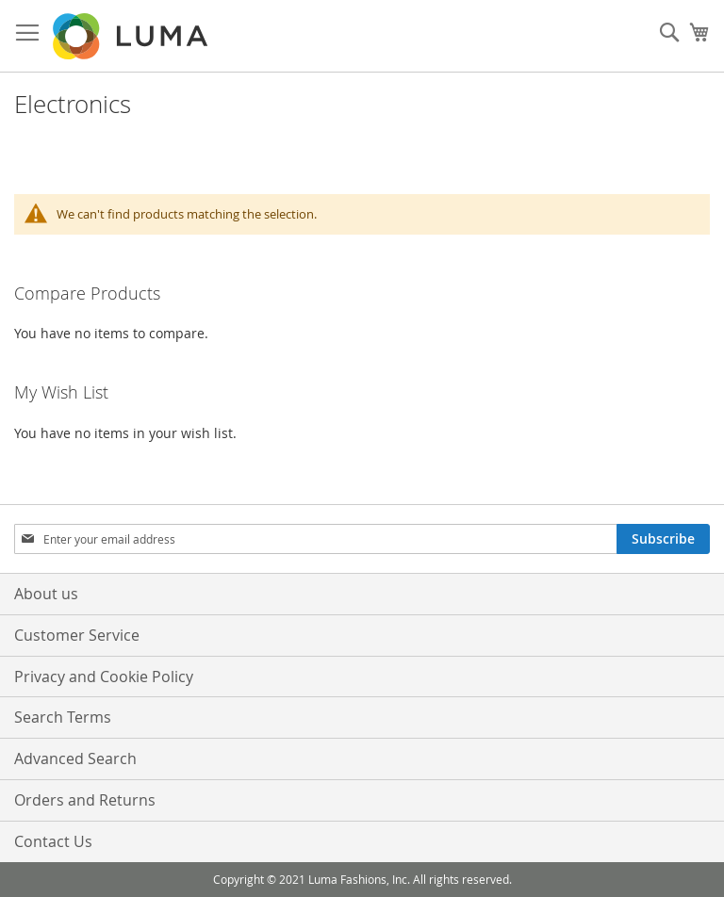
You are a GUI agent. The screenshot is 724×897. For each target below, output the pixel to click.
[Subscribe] (663, 539)
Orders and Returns (85, 800)
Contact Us (53, 841)
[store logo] (132, 36)
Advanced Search (75, 758)
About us (46, 593)
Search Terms (62, 717)
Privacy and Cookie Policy (103, 676)
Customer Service (77, 635)
